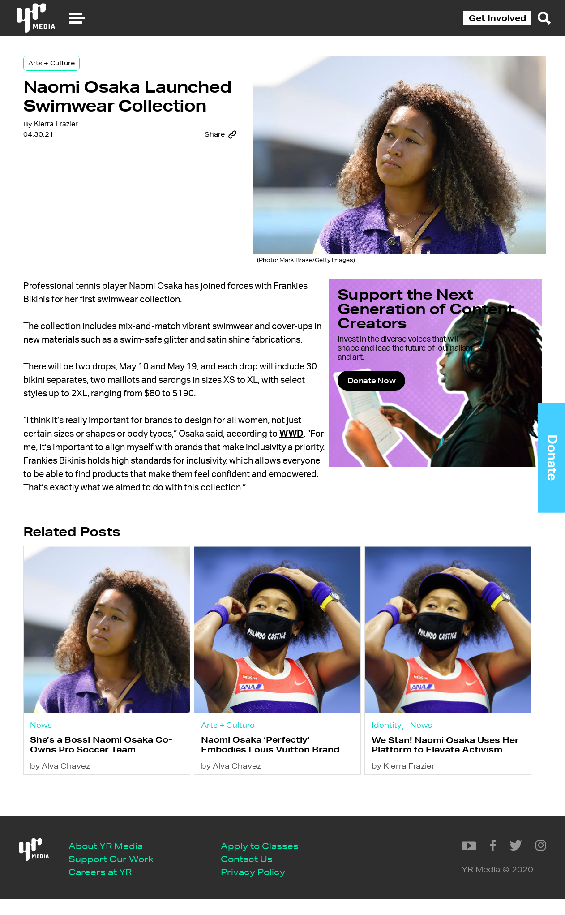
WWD (313, 451)
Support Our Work (118, 873)
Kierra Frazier (77, 189)
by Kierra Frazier (406, 810)
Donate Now (413, 409)
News (63, 752)
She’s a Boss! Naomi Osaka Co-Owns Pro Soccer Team (113, 775)
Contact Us (254, 873)
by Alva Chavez (82, 810)
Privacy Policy (260, 886)
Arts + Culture (73, 73)
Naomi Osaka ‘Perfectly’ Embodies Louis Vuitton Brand (268, 780)
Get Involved (497, 18)
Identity (390, 752)
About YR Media (113, 860)
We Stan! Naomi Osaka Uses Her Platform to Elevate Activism (439, 780)
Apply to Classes (267, 860)
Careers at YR (107, 886)
